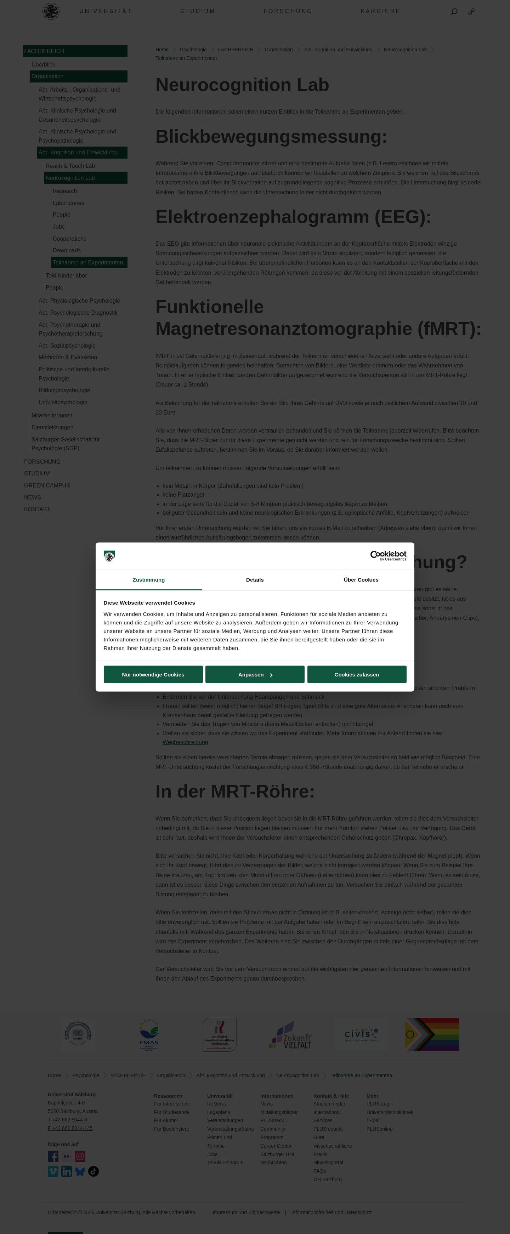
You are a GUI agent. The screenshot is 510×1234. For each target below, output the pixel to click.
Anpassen (255, 675)
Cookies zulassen (357, 675)
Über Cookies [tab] (361, 579)
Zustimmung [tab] (149, 579)
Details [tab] (255, 579)
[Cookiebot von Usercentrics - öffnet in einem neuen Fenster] (376, 556)
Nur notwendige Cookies (153, 675)
